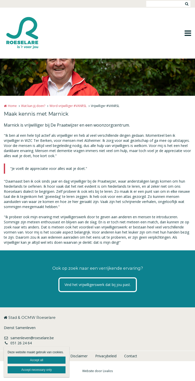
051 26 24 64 (18, 343)
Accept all (36, 360)
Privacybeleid (106, 355)
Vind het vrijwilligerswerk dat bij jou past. (97, 284)
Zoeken (186, 4)
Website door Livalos (97, 371)
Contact (130, 355)
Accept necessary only (36, 370)
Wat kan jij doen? (33, 106)
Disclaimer (79, 355)
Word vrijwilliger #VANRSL (68, 106)
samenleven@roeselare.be (29, 337)
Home (12, 106)
